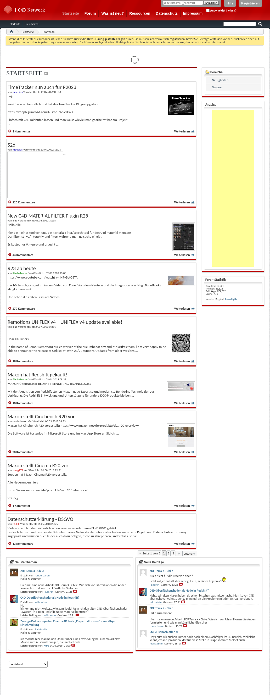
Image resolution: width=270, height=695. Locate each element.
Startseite (70, 13)
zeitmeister (41, 602)
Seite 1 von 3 (151, 553)
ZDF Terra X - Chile (32, 571)
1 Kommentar (21, 131)
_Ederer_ (49, 591)
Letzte (190, 553)
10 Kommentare (23, 403)
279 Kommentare (24, 308)
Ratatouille (41, 629)
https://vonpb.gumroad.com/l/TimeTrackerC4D (40, 112)
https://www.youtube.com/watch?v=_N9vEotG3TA (43, 277)
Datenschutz (166, 13)
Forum (90, 13)
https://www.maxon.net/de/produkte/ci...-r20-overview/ (100, 425)
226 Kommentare (24, 202)
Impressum (193, 13)
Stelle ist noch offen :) (164, 632)
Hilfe (230, 3)
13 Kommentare (23, 544)
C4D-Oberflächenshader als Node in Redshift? (50, 597)
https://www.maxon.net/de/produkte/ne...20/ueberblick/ (47, 490)
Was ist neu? (112, 13)
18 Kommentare (23, 361)
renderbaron (42, 575)
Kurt (46, 645)
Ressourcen (139, 13)
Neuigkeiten (32, 24)
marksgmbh (157, 643)
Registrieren (250, 3)
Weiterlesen (184, 131)
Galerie (217, 87)
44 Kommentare (23, 255)
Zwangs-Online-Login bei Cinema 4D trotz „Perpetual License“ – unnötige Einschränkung (67, 623)
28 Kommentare (23, 452)
